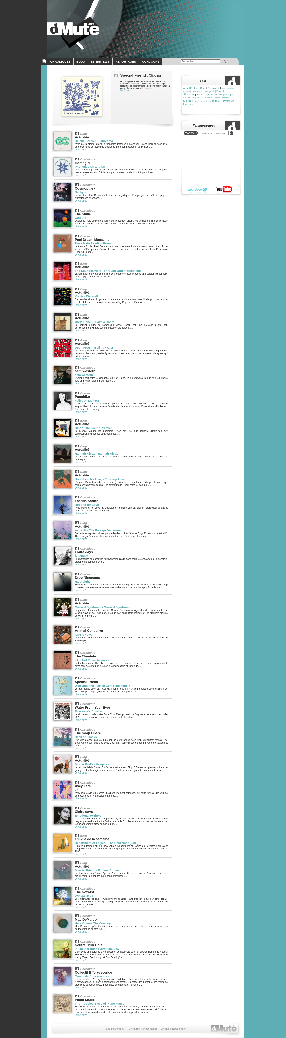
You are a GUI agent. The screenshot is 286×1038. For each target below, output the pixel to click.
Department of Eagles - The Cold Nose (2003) (106, 843)
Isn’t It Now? (84, 634)
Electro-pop (202, 94)
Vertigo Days (84, 896)
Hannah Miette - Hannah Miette (96, 453)
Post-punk (209, 91)
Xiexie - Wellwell (86, 296)
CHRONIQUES (60, 61)
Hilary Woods (216, 95)
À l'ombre (82, 556)
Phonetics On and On (90, 166)
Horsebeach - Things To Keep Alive (100, 479)
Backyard (81, 192)
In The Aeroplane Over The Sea (97, 948)
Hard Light (82, 581)
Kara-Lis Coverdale (204, 98)
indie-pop (229, 94)
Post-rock (197, 91)
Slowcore (189, 94)
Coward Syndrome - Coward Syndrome (102, 607)
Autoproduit (213, 88)
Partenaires (133, 1028)
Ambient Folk (189, 98)
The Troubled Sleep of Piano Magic (99, 1003)
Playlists (220, 91)
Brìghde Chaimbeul (221, 98)
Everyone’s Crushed (89, 711)
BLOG (80, 61)
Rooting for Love (87, 504)
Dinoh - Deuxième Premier (93, 428)
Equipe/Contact (115, 1028)
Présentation (150, 1028)
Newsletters (179, 1028)
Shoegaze (215, 100)
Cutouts (80, 217)
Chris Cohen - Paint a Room (94, 322)
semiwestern (84, 375)
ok (231, 133)
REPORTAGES (125, 61)
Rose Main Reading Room (93, 243)
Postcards (228, 101)
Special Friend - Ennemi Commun (98, 870)
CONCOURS (150, 61)
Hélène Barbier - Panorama (94, 141)
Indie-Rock (200, 88)
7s (76, 790)
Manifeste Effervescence (92, 976)
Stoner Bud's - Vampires (92, 764)
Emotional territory (88, 815)
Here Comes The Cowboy (93, 923)
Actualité (187, 88)
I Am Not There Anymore (92, 660)
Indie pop (188, 104)
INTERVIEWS (100, 61)
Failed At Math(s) (87, 400)
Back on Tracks (86, 737)
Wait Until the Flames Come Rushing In (102, 685)
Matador (188, 100)
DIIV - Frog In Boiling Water (94, 347)
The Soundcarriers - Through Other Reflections (108, 270)
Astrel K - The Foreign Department (99, 530)
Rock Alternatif (201, 101)
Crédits (165, 1028)
